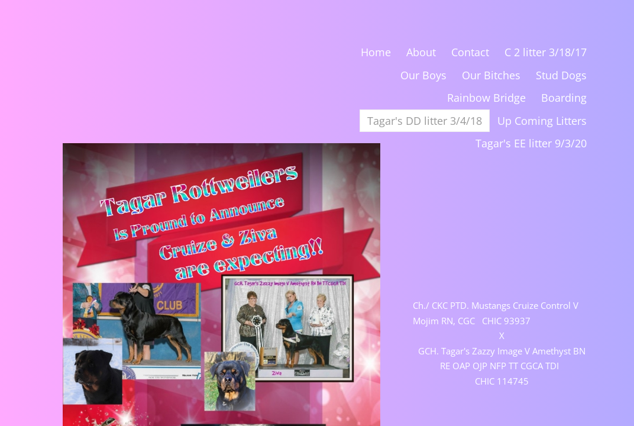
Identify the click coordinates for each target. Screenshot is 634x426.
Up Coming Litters (542, 121)
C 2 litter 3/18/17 (545, 52)
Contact (470, 52)
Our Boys (423, 75)
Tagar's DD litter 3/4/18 (424, 121)
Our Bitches (491, 75)
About (421, 52)
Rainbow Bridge (486, 98)
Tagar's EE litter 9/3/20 (531, 143)
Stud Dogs (561, 75)
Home (376, 52)
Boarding (564, 98)
